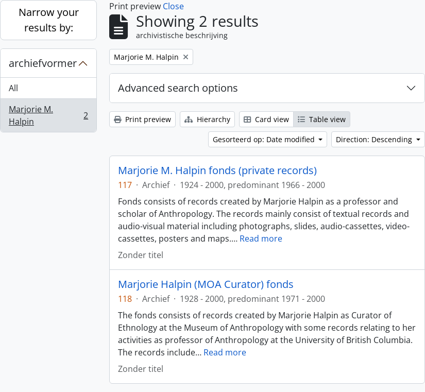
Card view (266, 119)
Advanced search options (178, 88)
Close (173, 6)
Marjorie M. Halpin (48, 115)
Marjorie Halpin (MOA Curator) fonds (206, 284)
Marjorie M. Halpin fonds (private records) (217, 170)
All (13, 88)
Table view (322, 119)
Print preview (142, 119)
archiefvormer (43, 63)
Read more (261, 238)
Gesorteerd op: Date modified (265, 139)
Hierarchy (207, 119)
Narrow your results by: (49, 20)
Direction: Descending (375, 139)
